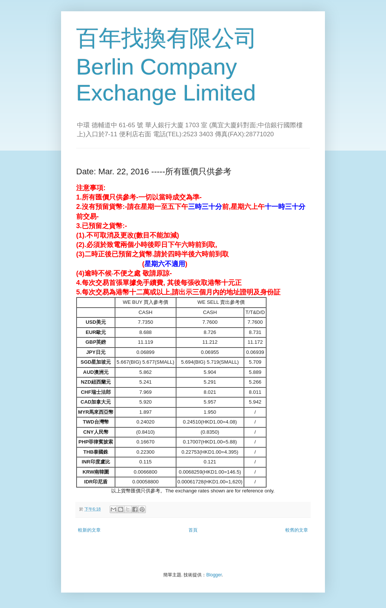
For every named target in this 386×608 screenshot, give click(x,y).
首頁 (193, 530)
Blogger (214, 575)
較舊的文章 (296, 530)
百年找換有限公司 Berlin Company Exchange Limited (166, 65)
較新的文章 (89, 530)
